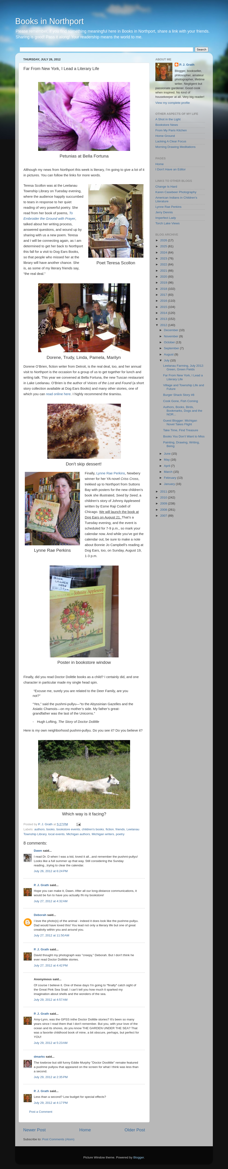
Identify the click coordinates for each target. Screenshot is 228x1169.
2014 (164, 313)
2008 (164, 509)
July (167, 360)
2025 (164, 246)
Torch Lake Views (167, 223)
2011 (164, 491)
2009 (164, 503)
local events (56, 834)
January (170, 484)
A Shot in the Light (168, 119)
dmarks (39, 1056)
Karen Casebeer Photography (176, 192)
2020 (164, 276)
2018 (164, 288)
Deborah (40, 915)
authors (39, 829)
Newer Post (34, 1129)
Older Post (135, 1129)
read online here (58, 394)
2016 (164, 300)
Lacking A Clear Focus (170, 141)
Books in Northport (49, 21)
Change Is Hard (166, 186)
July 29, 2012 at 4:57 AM (51, 999)
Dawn (38, 850)
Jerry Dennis (164, 212)
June (167, 453)
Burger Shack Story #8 (178, 395)
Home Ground (165, 136)
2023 (164, 258)
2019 (164, 282)
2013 (164, 319)
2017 (164, 294)
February (170, 477)
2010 (164, 497)
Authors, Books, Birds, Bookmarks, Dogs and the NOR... (182, 410)
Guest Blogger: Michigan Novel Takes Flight (180, 422)
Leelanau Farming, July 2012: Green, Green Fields (183, 367)
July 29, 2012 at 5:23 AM (51, 1043)
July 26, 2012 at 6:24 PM (51, 871)
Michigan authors (78, 834)
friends (120, 829)
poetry (120, 834)
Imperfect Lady (165, 218)
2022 (164, 264)
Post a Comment (40, 1111)
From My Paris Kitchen (171, 130)
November (171, 336)
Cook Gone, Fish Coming (180, 401)
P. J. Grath (41, 885)
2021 (164, 270)
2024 (164, 252)
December (171, 330)
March (168, 471)
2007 (164, 515)
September (172, 348)
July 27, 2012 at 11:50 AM (51, 935)
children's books (93, 829)
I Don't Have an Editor (170, 169)
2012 (164, 325)
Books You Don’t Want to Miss (184, 436)
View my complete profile (172, 102)
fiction (110, 829)
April (167, 466)
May (167, 459)
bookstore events (68, 829)
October (170, 342)
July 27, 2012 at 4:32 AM (51, 901)
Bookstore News (166, 125)
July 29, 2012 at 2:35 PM (51, 1077)
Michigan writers (103, 834)
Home (85, 1129)
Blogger (138, 1157)
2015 (164, 307)
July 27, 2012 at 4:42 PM (51, 965)
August (169, 354)
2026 (164, 240)
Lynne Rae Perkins (110, 473)
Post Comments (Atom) (58, 1139)
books (50, 829)
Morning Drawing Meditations (175, 147)
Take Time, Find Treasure (180, 430)
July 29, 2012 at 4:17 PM (51, 1102)
